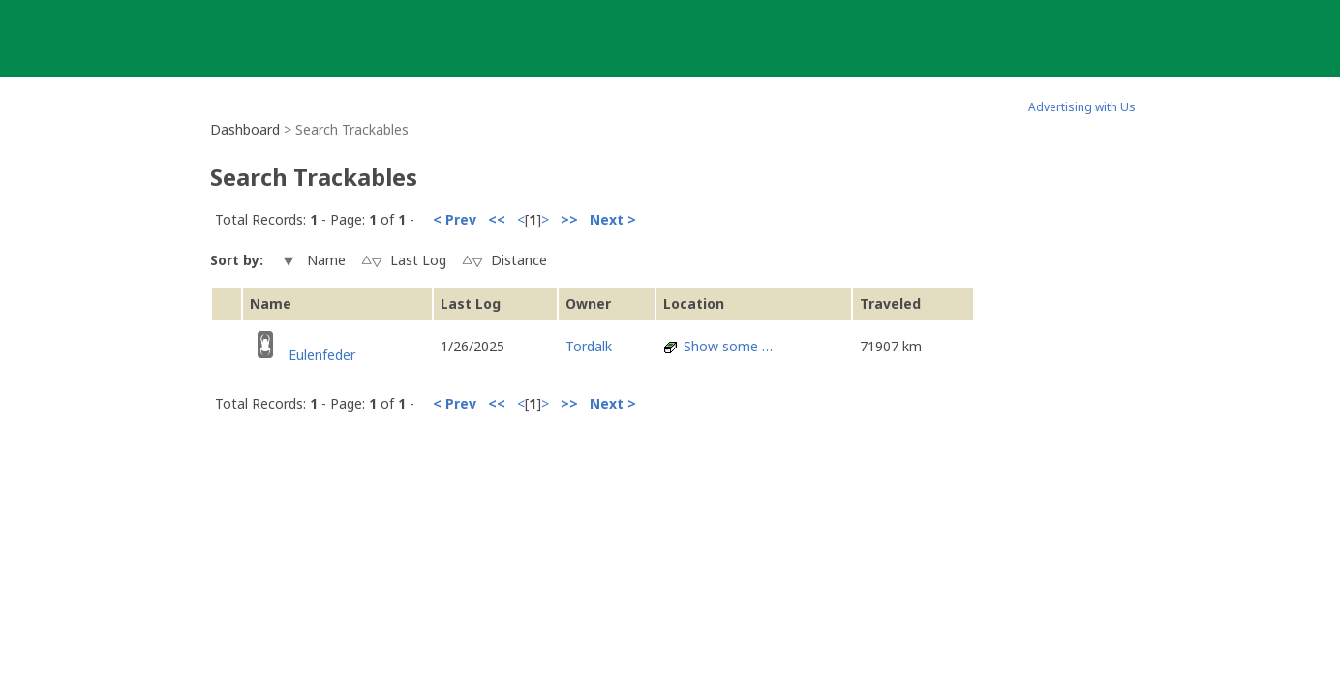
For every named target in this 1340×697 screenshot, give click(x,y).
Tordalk (588, 346)
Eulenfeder (322, 355)
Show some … (728, 346)
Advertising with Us (1082, 107)
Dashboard (245, 129)
